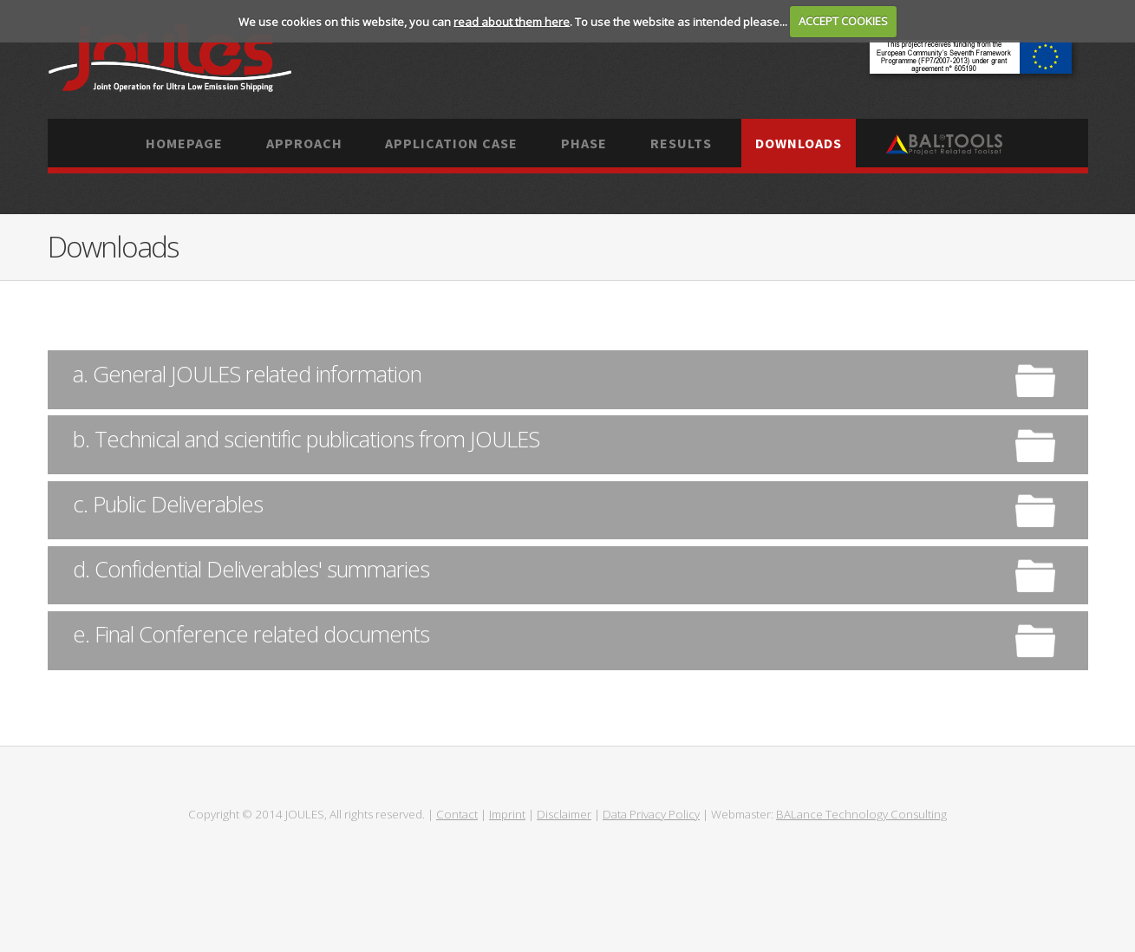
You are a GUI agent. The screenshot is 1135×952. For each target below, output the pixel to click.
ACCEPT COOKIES (843, 21)
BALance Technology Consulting (861, 814)
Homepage (184, 143)
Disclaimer (564, 814)
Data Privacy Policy (651, 814)
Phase (584, 143)
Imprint (507, 814)
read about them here (511, 21)
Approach (304, 143)
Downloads (798, 143)
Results (681, 143)
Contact (457, 814)
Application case (451, 143)
